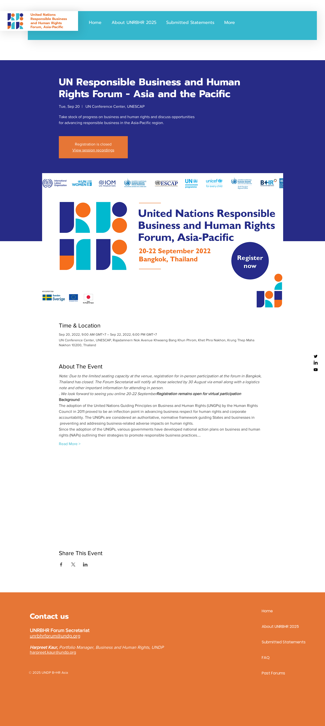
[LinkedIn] (315, 363)
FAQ (266, 657)
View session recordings (93, 150)
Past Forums (273, 673)
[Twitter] (315, 356)
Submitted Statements (279, 642)
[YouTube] (315, 369)
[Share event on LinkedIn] (85, 564)
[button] (133, 22)
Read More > (70, 444)
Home (267, 611)
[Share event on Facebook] (61, 564)
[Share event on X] (73, 564)
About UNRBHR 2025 (279, 626)
